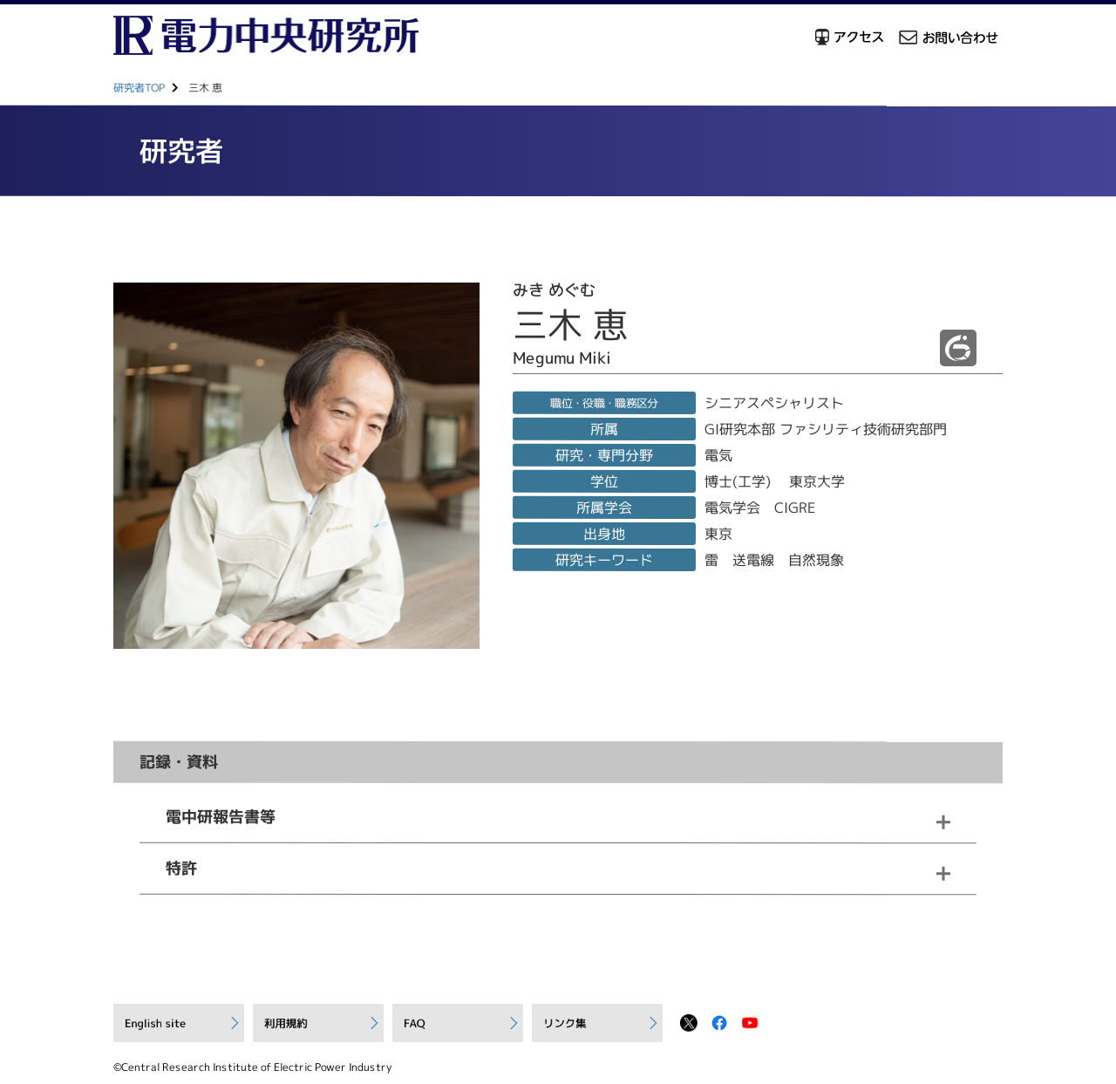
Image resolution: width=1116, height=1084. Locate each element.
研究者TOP (139, 87)
